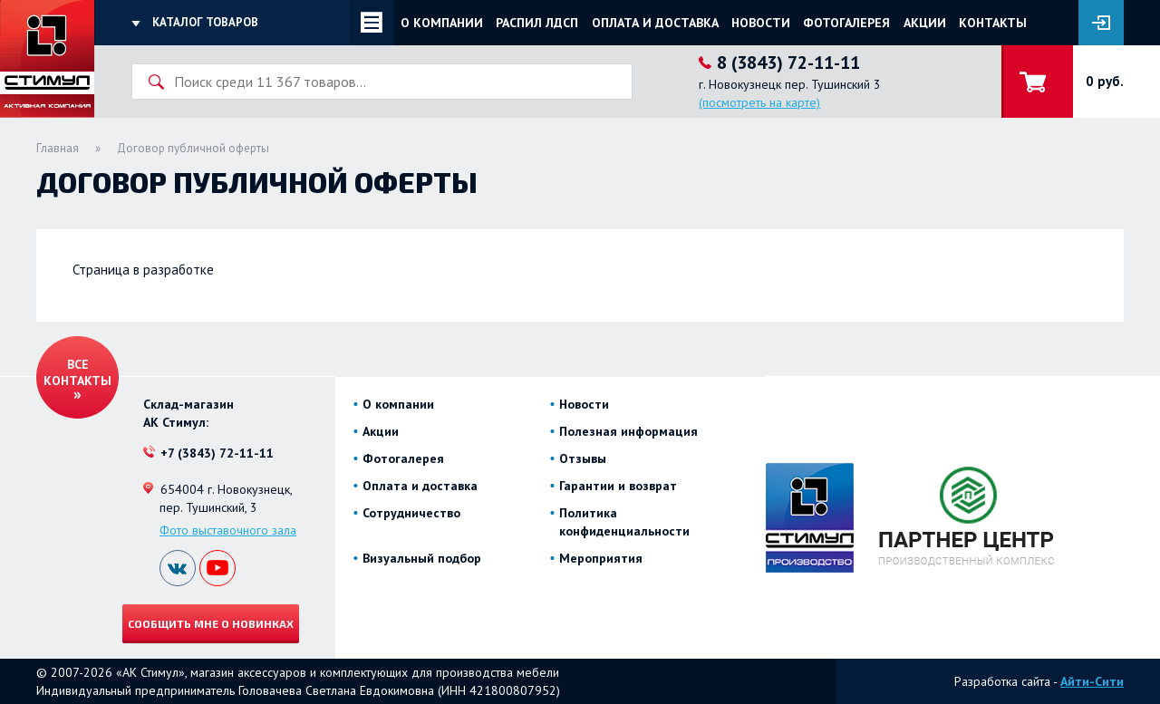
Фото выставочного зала (228, 530)
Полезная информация (628, 431)
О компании (442, 22)
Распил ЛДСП (537, 22)
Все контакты (77, 372)
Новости (760, 22)
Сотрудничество (411, 513)
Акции (925, 22)
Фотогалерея (846, 22)
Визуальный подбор (421, 558)
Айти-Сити (1092, 681)
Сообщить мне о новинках (211, 623)
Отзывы (582, 458)
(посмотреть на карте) (759, 102)
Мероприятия (601, 558)
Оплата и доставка (655, 22)
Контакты (993, 22)
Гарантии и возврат (618, 485)
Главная (57, 148)
